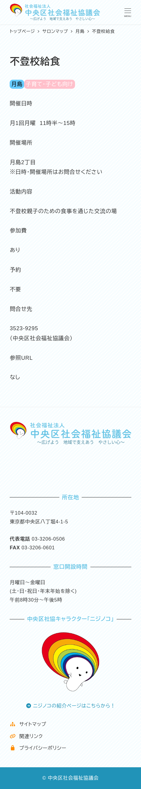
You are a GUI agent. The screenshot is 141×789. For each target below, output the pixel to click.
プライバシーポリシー (38, 748)
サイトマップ (28, 724)
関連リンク (26, 736)
